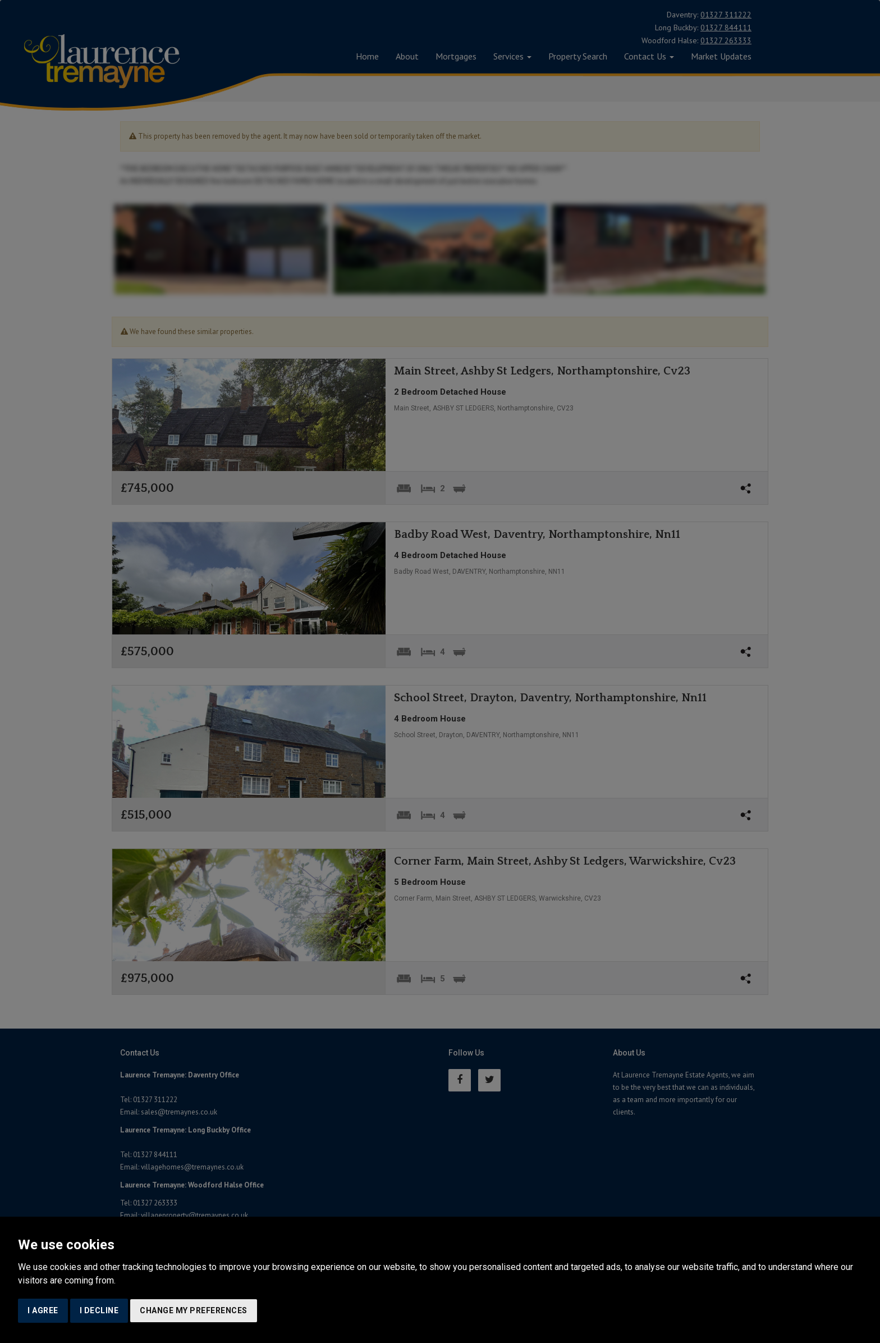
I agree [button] (42, 1310)
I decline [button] (99, 1310)
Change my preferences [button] (193, 1310)
